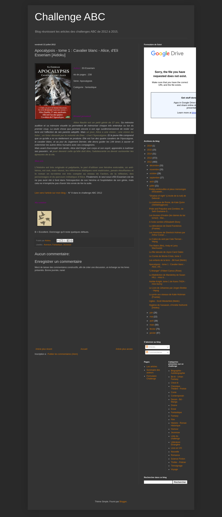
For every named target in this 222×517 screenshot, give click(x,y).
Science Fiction (178, 459)
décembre (155, 165)
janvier (153, 333)
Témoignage (177, 466)
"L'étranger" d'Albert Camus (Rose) (165, 271)
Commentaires (154, 352)
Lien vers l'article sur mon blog (50, 192)
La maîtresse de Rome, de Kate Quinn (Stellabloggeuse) (167, 203)
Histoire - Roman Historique (179, 424)
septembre (155, 177)
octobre (153, 173)
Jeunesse (67, 245)
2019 (149, 146)
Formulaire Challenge (151, 377)
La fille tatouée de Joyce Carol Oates (166, 252)
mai (152, 316)
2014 (149, 154)
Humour (174, 429)
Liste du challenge (175, 437)
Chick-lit (174, 383)
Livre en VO (176, 448)
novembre (155, 169)
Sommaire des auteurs (153, 371)
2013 (149, 158)
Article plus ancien (124, 349)
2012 (149, 162)
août (152, 181)
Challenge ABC (70, 17)
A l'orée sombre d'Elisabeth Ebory (164, 222)
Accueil (84, 349)
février (153, 329)
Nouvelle (175, 452)
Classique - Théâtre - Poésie (178, 387)
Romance (175, 455)
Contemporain (177, 396)
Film (173, 419)
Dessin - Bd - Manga (177, 400)
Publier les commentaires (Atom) (63, 354)
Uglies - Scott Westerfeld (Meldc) (164, 301)
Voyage (174, 469)
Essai (173, 409)
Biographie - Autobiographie (178, 371)
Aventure (47, 245)
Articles (150, 347)
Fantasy (174, 416)
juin (151, 312)
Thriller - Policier (178, 462)
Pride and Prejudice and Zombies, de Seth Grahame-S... (166, 210)
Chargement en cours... (170, 90)
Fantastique (57, 245)
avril (152, 321)
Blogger (123, 501)
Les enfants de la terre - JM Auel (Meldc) (168, 260)
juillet (152, 186)
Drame (174, 405)
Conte (174, 392)
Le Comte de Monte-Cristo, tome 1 (165, 256)
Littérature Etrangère (175, 443)
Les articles (152, 366)
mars (152, 325)
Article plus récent (44, 349)
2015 (149, 150)
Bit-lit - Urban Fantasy (177, 378)
